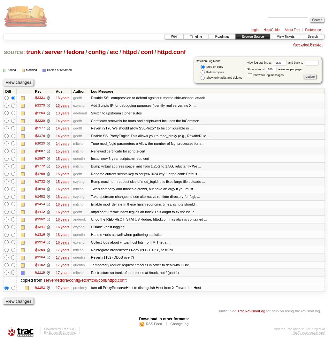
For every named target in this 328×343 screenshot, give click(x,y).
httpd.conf (171, 52)
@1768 (40, 174)
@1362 (40, 220)
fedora (75, 52)
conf (147, 52)
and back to (303, 62)
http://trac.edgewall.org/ (308, 334)
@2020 (40, 143)
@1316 (40, 235)
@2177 (40, 128)
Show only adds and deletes (221, 78)
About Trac (292, 30)
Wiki (174, 36)
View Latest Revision (308, 44)
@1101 (40, 289)
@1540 (40, 189)
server (53, 52)
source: (14, 52)
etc (114, 52)
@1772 (40, 166)
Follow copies (212, 72)
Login (254, 30)
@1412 (40, 212)
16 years (62, 190)
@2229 (40, 120)
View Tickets (285, 36)
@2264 (40, 113)
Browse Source (253, 36)
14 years (62, 121)
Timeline (196, 36)
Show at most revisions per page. (274, 69)
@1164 (40, 258)
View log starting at (267, 62)
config (97, 52)
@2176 (40, 136)
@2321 (40, 97)
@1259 (40, 251)
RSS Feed (154, 326)
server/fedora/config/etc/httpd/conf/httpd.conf (84, 282)
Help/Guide (271, 30)
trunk (33, 52)
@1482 (40, 197)
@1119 (40, 274)
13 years (62, 98)
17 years (62, 251)
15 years (62, 151)
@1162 (40, 266)
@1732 (40, 182)
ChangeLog (179, 326)
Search (313, 36)
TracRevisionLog (251, 313)
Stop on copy (212, 67)
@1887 (40, 151)
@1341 (40, 228)
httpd (129, 52)
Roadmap (222, 36)
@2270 (40, 105)
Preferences (314, 30)
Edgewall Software (62, 334)
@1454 (40, 205)
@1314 (40, 243)
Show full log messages (266, 75)
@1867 (40, 159)
